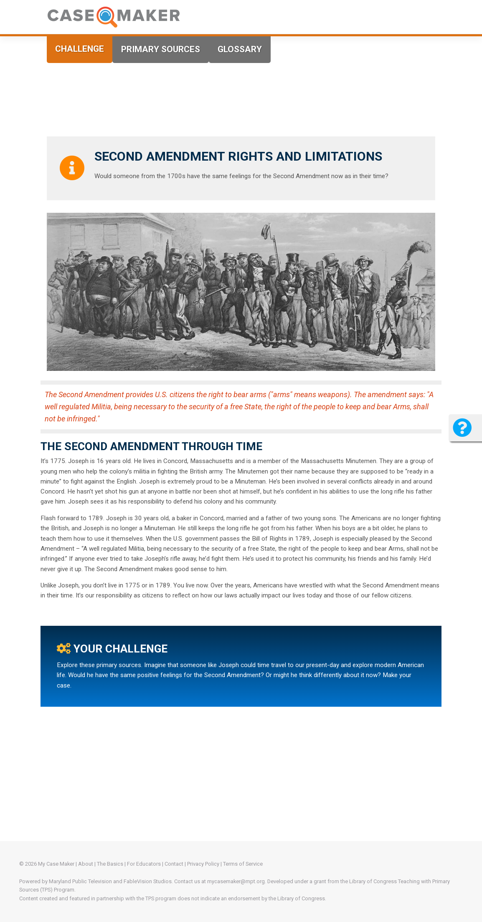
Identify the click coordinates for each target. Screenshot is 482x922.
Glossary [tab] (240, 49)
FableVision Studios (148, 881)
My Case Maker (56, 864)
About (85, 864)
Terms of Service (243, 864)
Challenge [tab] (79, 49)
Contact (174, 864)
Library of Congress (373, 881)
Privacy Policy (203, 864)
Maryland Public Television (80, 881)
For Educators (144, 864)
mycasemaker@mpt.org (236, 881)
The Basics (110, 864)
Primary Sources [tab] (160, 49)
